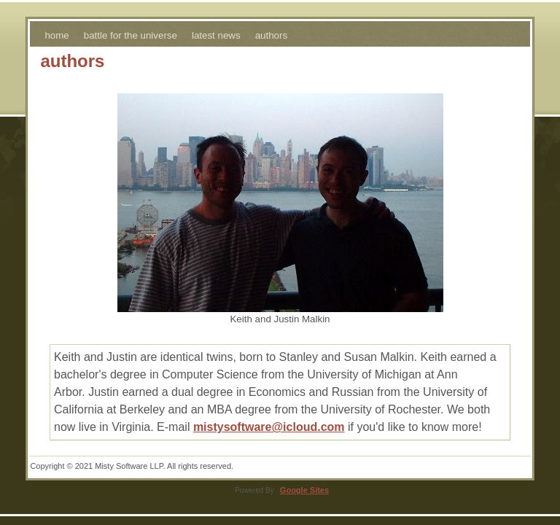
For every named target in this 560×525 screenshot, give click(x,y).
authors (271, 35)
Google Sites (304, 490)
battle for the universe (130, 35)
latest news (216, 35)
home (56, 35)
